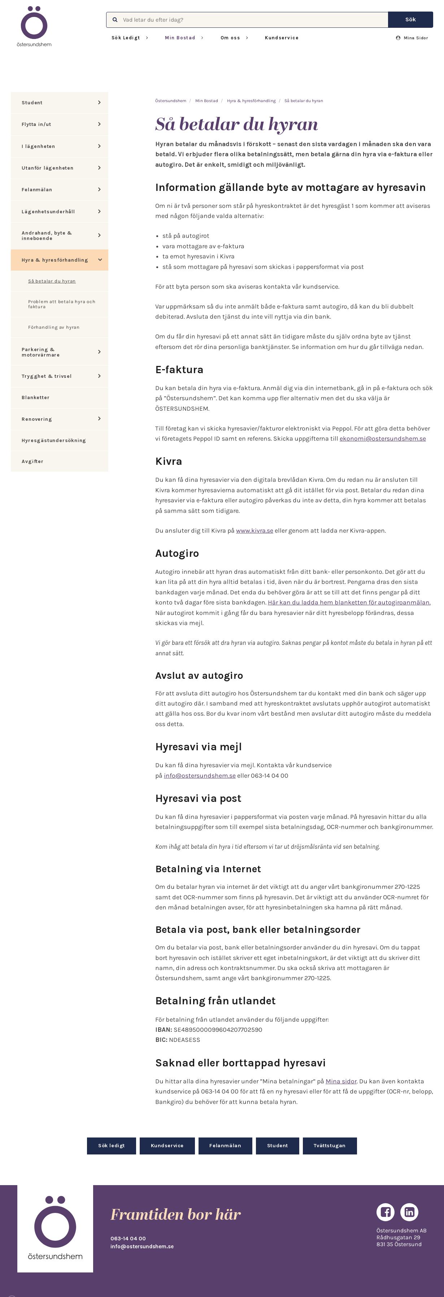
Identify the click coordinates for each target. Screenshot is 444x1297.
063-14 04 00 (128, 1238)
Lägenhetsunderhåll (48, 212)
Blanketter (35, 397)
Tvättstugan (329, 1146)
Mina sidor (341, 1081)
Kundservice (282, 37)
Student (32, 103)
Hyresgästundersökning (54, 440)
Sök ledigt (111, 1146)
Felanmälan (37, 190)
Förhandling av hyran (54, 327)
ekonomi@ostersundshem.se (383, 438)
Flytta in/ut (36, 124)
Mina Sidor (412, 37)
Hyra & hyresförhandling (55, 260)
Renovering (37, 419)
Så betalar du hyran (52, 281)
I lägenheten (38, 146)
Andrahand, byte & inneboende (47, 235)
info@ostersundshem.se (200, 775)
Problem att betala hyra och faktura (62, 304)
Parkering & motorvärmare (41, 352)
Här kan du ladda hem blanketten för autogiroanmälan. (349, 602)
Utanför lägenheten (47, 168)
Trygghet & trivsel (46, 376)
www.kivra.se (254, 530)
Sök (410, 19)
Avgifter (32, 461)
